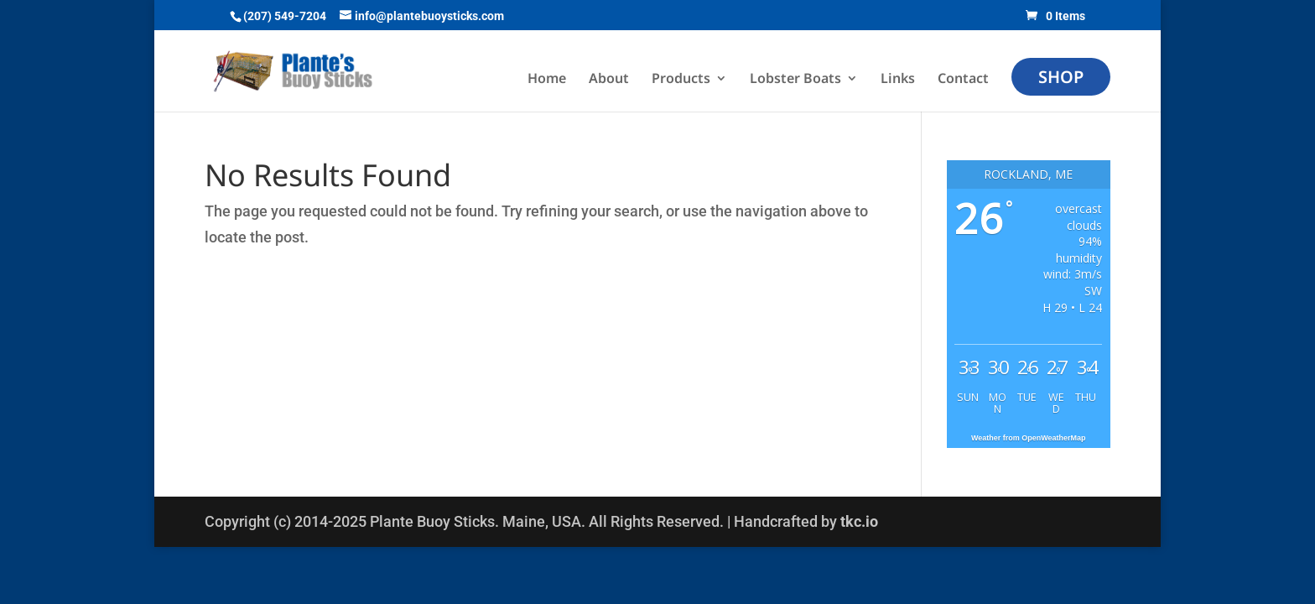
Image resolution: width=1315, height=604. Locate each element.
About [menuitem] (609, 79)
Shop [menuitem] (1061, 76)
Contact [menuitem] (963, 79)
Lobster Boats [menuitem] (795, 79)
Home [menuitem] (547, 79)
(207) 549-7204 (284, 16)
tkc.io (859, 521)
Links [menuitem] (898, 79)
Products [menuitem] (681, 79)
